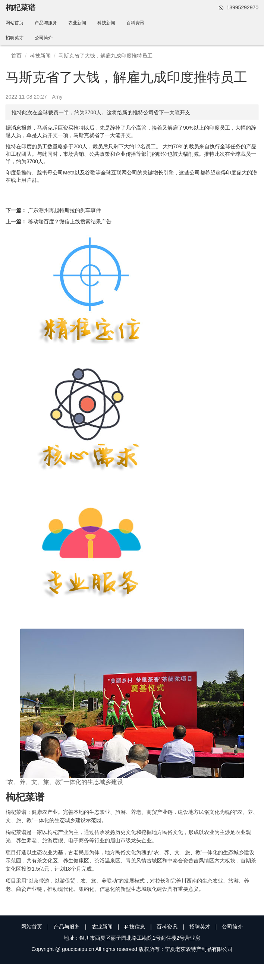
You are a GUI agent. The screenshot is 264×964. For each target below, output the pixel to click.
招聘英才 (14, 37)
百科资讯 (135, 22)
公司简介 (44, 37)
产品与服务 (46, 22)
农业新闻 (77, 22)
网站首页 (14, 22)
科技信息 (134, 927)
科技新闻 (106, 22)
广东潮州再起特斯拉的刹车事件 (64, 210)
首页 (16, 56)
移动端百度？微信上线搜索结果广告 (69, 221)
